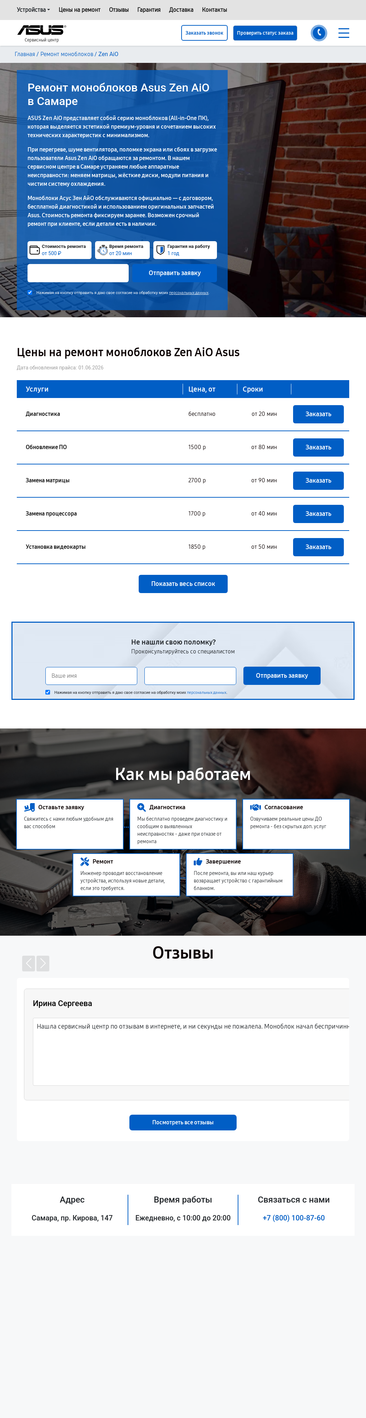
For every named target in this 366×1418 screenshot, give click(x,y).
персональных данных (188, 292)
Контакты (214, 9)
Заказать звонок (204, 33)
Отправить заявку (175, 273)
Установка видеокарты (56, 546)
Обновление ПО (46, 447)
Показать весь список (183, 584)
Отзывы (119, 9)
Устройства (31, 9)
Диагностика (43, 414)
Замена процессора (51, 513)
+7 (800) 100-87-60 (294, 1218)
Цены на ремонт (79, 9)
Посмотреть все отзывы (183, 1122)
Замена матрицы (48, 480)
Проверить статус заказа (265, 33)
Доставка (181, 9)
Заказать (318, 414)
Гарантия (148, 9)
